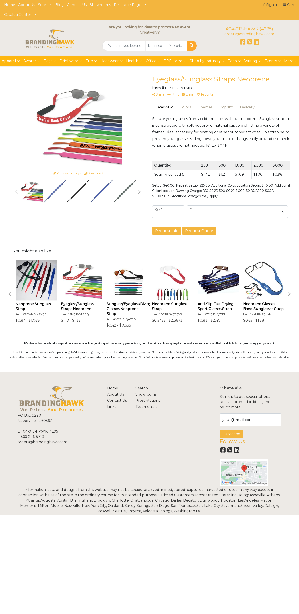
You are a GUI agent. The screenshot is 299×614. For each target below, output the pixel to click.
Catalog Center (17, 14)
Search (141, 388)
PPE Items (173, 61)
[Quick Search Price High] (176, 46)
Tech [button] (232, 61)
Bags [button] (48, 61)
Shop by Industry (205, 61)
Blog (59, 5)
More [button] (288, 61)
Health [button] (132, 61)
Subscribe (231, 434)
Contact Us (77, 5)
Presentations (146, 400)
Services (45, 5)
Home (9, 5)
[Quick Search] (124, 46)
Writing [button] (250, 61)
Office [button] (151, 61)
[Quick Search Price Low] (155, 46)
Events (271, 61)
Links (111, 407)
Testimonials (146, 407)
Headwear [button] (109, 61)
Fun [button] (89, 61)
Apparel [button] (9, 61)
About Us (26, 5)
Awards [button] (29, 61)
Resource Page (127, 5)
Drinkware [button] (69, 61)
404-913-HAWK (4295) (249, 28)
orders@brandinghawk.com (249, 34)
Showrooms (100, 5)
